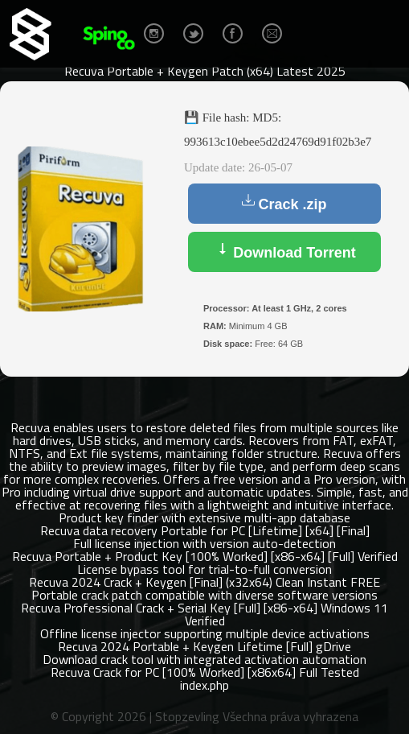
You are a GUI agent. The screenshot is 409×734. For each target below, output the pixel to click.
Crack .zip (284, 202)
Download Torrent (284, 251)
